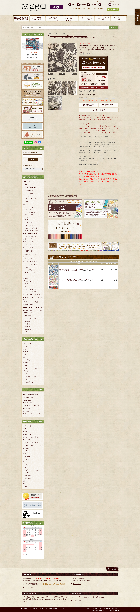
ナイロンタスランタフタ (30, 261)
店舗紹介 (100, 8)
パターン (25, 486)
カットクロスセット (29, 304)
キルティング (27, 209)
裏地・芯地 (26, 473)
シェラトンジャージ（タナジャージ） (29, 213)
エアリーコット (27, 222)
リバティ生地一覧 (28, 190)
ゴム (24, 467)
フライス (25, 267)
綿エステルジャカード (29, 241)
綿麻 (24, 349)
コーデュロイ (27, 217)
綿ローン (25, 352)
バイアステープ (27, 313)
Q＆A (94, 8)
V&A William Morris (28, 397)
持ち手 (25, 451)
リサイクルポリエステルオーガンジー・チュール (30, 255)
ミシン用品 (26, 456)
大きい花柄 (26, 321)
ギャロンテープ (27, 371)
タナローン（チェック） (30, 198)
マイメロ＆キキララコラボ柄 (31, 294)
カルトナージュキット (29, 376)
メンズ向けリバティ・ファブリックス (29, 330)
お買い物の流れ (76, 8)
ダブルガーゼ (27, 281)
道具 (24, 453)
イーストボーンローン (29, 236)
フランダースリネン (29, 225)
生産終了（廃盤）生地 (29, 289)
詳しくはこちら (28, 587)
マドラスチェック (28, 286)
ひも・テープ (27, 434)
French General (27, 408)
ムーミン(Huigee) (28, 411)
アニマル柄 (26, 326)
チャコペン (26, 459)
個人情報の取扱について (36, 608)
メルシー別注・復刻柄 (29, 187)
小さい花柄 (26, 324)
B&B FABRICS (27, 403)
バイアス (25, 464)
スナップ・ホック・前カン (30, 437)
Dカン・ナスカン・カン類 (30, 440)
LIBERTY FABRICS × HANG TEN (32, 307)
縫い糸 (25, 462)
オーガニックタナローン (30, 207)
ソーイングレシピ (28, 382)
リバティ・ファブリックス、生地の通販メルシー (61, 36)
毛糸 (24, 429)
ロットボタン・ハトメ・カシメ (32, 442)
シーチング (26, 346)
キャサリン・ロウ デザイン (31, 405)
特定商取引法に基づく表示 (53, 608)
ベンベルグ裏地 (27, 270)
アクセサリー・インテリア (30, 470)
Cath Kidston (27, 400)
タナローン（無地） (29, 196)
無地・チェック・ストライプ (31, 413)
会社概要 (25, 608)
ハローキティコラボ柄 (29, 292)
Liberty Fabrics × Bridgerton (31, 233)
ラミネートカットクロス (30, 368)
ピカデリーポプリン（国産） (31, 230)
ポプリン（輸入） (28, 247)
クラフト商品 (27, 478)
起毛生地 (25, 363)
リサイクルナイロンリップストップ (29, 250)
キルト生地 (26, 360)
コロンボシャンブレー (29, 283)
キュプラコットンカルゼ (30, 264)
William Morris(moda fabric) (80, 36)
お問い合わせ (66, 608)
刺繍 (24, 481)
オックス (25, 354)
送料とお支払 (86, 8)
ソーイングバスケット (29, 379)
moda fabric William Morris (30, 394)
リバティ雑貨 (27, 315)
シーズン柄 (26, 181)
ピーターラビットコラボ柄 (30, 302)
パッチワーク (27, 475)
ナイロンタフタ (27, 259)
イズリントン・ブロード (30, 228)
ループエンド (27, 448)
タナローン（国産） (29, 193)
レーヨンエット (27, 244)
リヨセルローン (27, 219)
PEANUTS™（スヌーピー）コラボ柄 (32, 298)
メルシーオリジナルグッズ (30, 318)
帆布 (24, 204)
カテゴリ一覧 (27, 343)
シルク (25, 275)
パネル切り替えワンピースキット (32, 310)
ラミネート (26, 201)
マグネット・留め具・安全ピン (32, 445)
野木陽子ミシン (27, 431)
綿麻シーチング (27, 239)
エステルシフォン (28, 278)
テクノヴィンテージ (29, 272)
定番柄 (25, 184)
